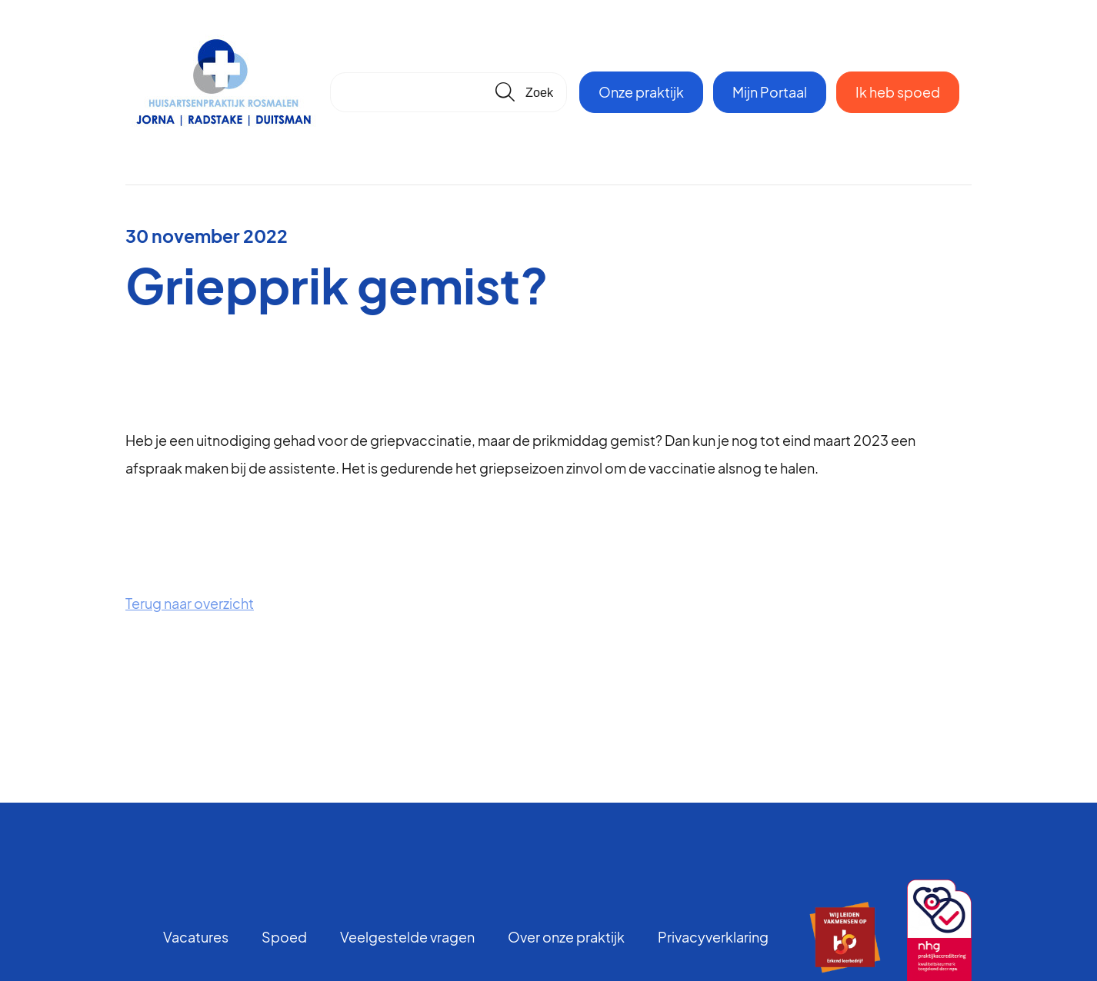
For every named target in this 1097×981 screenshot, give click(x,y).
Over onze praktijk (566, 937)
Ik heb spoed (897, 92)
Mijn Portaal (769, 92)
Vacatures (195, 937)
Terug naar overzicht (189, 603)
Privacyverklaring (713, 937)
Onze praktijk (641, 92)
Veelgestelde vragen (407, 937)
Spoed (284, 937)
